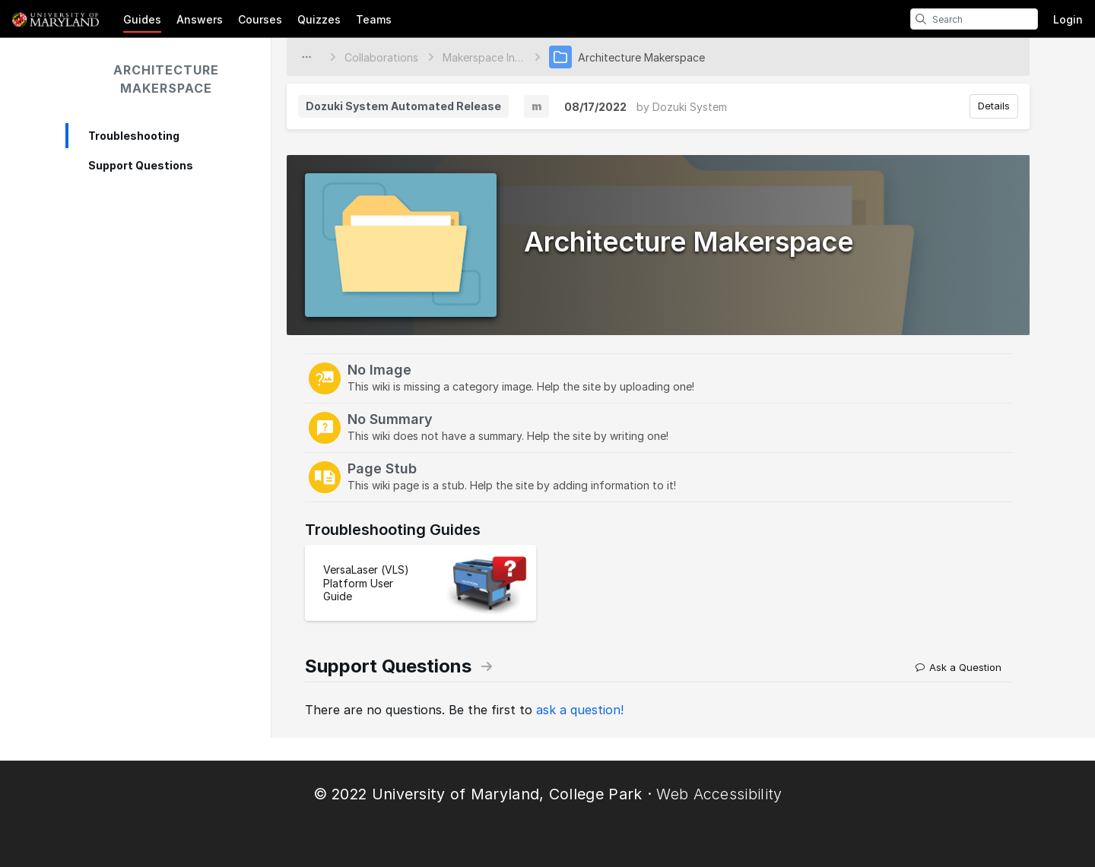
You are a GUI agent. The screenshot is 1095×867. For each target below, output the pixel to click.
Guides (142, 19)
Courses (260, 19)
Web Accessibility (719, 794)
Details (994, 106)
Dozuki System (689, 106)
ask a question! (580, 709)
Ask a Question (958, 667)
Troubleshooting (133, 135)
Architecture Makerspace (166, 79)
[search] (921, 19)
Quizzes (319, 19)
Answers (199, 19)
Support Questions (140, 165)
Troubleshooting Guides (393, 530)
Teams (374, 19)
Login (1068, 19)
